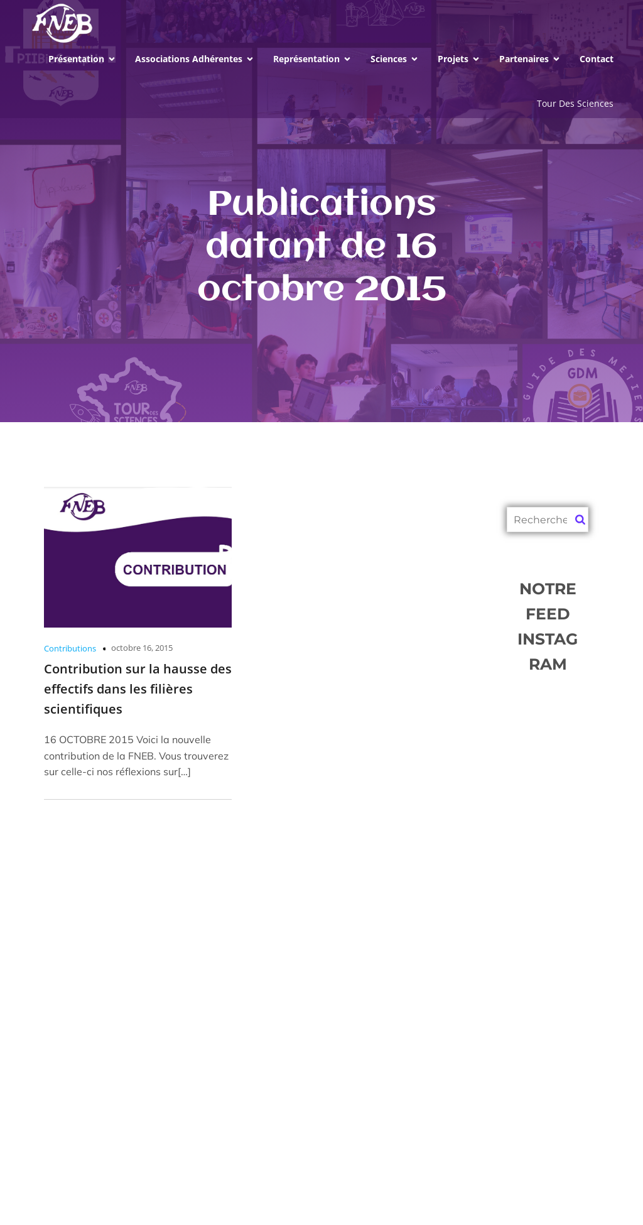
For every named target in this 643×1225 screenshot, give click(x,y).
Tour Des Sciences (575, 103)
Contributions (70, 648)
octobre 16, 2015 (142, 647)
